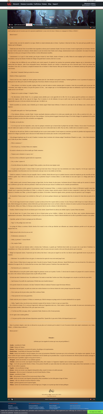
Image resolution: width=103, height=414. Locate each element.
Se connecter (87, 5)
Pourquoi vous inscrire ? (12, 7)
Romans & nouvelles (27, 4)
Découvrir (16, 4)
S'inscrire (93, 5)
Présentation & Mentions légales (36, 407)
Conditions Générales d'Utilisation (36, 408)
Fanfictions (37, 4)
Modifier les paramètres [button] (21, 412)
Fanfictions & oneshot (13, 408)
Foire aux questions (33, 405)
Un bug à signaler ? (53, 408)
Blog (49, 4)
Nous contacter (52, 405)
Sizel (51, 20)
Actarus (86, 408)
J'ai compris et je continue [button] (95, 411)
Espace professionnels (54, 407)
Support (55, 4)
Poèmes (44, 4)
